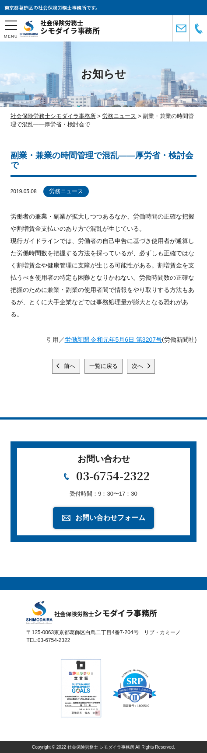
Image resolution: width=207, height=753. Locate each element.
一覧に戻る (103, 366)
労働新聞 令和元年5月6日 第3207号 (113, 339)
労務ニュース (66, 191)
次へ (138, 366)
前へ (69, 366)
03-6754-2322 (113, 475)
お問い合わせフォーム (110, 517)
